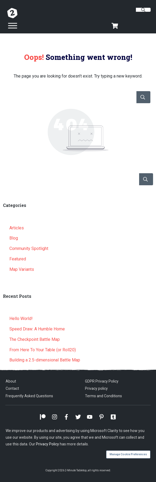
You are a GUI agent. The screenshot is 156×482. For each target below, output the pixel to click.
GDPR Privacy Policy (101, 381)
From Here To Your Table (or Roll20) (42, 349)
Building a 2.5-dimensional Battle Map (44, 360)
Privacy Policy (47, 444)
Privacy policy (96, 388)
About (11, 381)
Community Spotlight (28, 248)
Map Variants (21, 269)
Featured (17, 258)
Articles (16, 227)
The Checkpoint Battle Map (34, 339)
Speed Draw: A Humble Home (37, 328)
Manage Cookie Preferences (128, 454)
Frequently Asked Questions (29, 396)
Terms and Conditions (103, 396)
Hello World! (21, 318)
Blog (13, 238)
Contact (12, 388)
